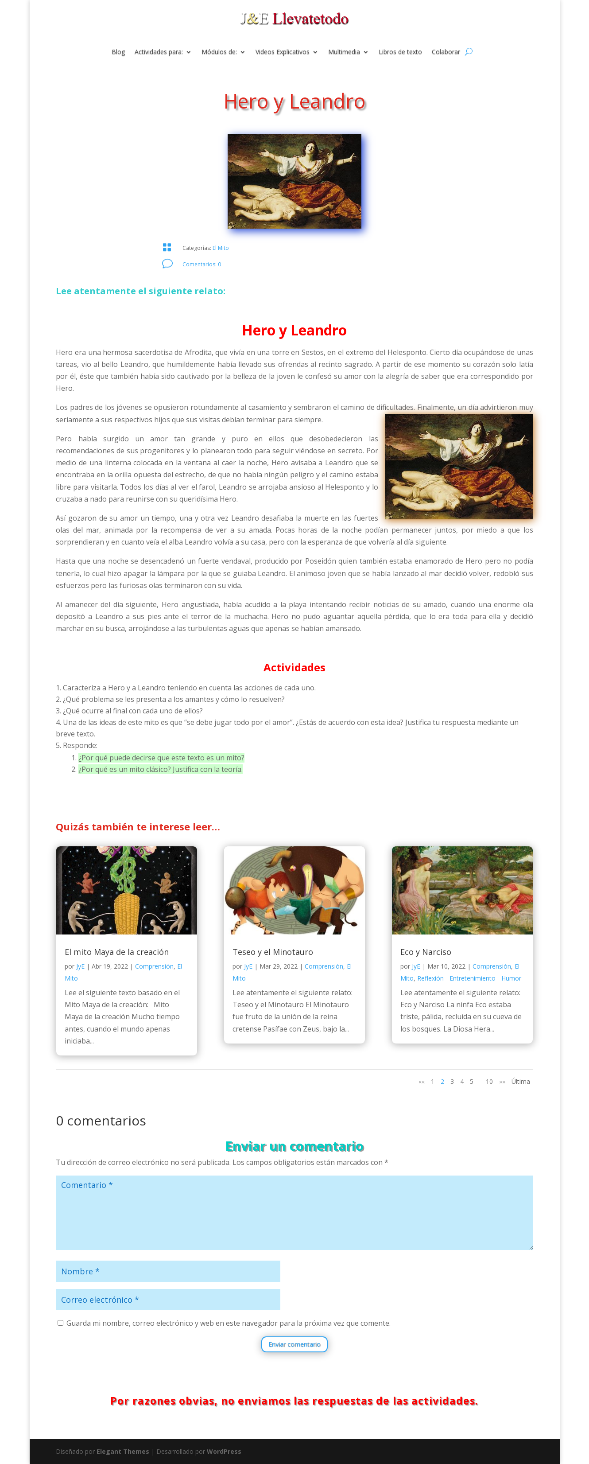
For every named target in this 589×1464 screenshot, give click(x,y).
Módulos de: (219, 52)
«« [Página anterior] (421, 1081)
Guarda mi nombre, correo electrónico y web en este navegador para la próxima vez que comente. (228, 1323)
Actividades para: (159, 52)
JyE (80, 966)
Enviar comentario (294, 1344)
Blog (118, 52)
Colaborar (446, 52)
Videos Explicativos (283, 52)
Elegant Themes (123, 1451)
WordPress (224, 1451)
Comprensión (154, 966)
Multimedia (344, 52)
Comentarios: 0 (201, 264)
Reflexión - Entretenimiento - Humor (469, 978)
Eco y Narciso (425, 951)
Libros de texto (400, 52)
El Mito (221, 248)
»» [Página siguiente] (502, 1081)
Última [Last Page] (521, 1081)
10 (489, 1081)
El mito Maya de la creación (117, 951)
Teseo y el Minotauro (272, 951)
